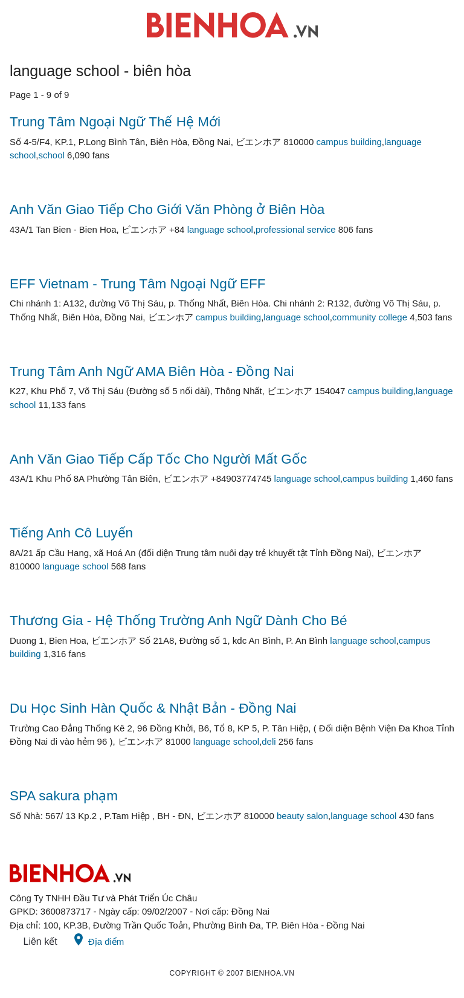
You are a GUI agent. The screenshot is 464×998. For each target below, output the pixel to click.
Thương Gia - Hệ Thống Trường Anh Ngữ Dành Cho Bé (178, 620)
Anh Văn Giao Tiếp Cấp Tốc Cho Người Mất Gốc (158, 459)
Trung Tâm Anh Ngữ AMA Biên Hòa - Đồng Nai (152, 371)
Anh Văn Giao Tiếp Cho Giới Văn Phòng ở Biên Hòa (167, 209)
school (52, 155)
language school (220, 229)
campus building (348, 142)
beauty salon (302, 816)
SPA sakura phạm (64, 795)
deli (269, 741)
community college (369, 317)
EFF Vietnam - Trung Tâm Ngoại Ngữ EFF (138, 283)
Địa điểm (97, 939)
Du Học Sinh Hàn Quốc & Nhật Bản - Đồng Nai (153, 708)
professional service (296, 229)
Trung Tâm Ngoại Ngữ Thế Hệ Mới (115, 121)
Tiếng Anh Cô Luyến (71, 532)
